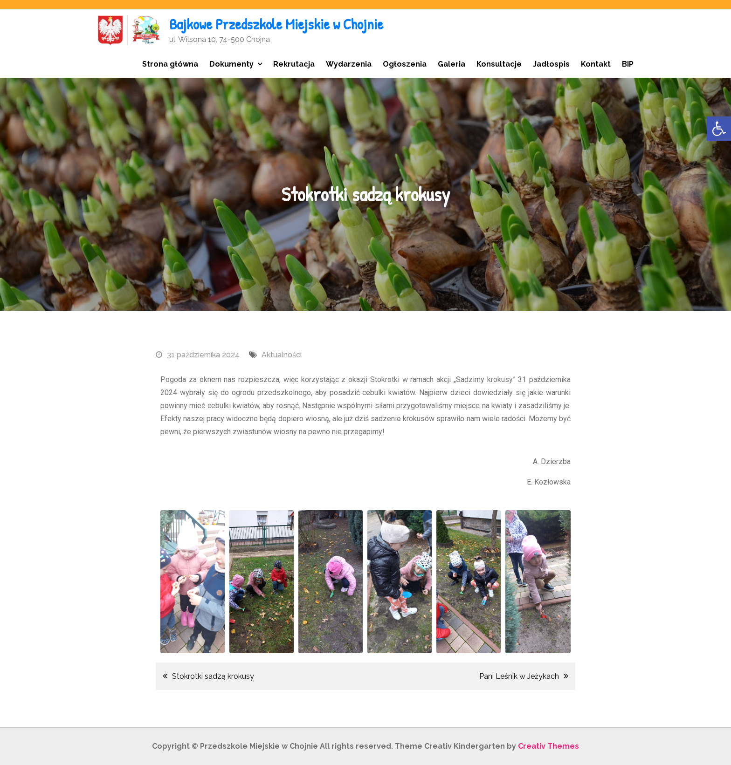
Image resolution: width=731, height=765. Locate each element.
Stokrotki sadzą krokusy (213, 676)
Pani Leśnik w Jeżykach (519, 676)
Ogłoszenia (405, 64)
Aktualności (282, 354)
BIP (628, 64)
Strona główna (170, 64)
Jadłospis (551, 64)
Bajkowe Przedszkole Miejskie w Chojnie (276, 24)
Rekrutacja (294, 64)
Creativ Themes (548, 746)
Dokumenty (231, 64)
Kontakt (596, 64)
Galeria (451, 64)
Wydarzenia (349, 64)
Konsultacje (499, 64)
